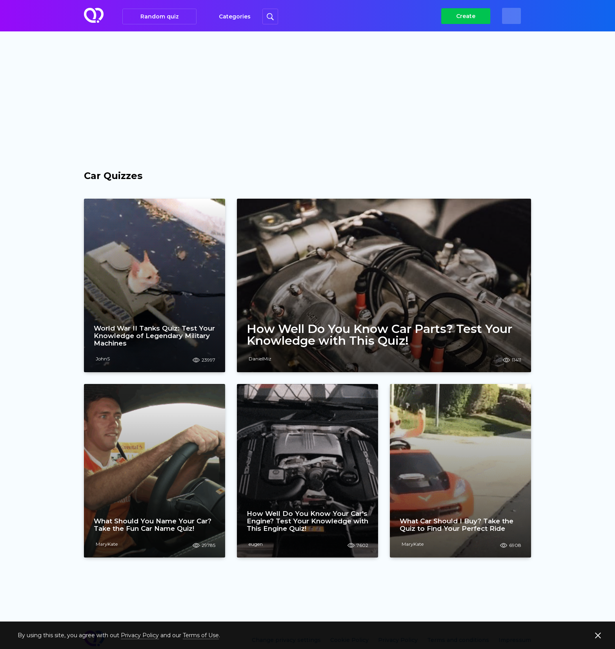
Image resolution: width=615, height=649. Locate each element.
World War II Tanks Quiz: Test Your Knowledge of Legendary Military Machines (154, 336)
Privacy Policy (140, 635)
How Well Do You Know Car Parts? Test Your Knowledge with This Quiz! (379, 335)
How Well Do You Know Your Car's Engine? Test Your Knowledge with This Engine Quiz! (307, 521)
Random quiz (159, 16)
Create (465, 16)
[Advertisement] (307, 90)
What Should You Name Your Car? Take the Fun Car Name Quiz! (152, 524)
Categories (235, 16)
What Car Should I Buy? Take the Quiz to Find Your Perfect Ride (456, 524)
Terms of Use (201, 635)
